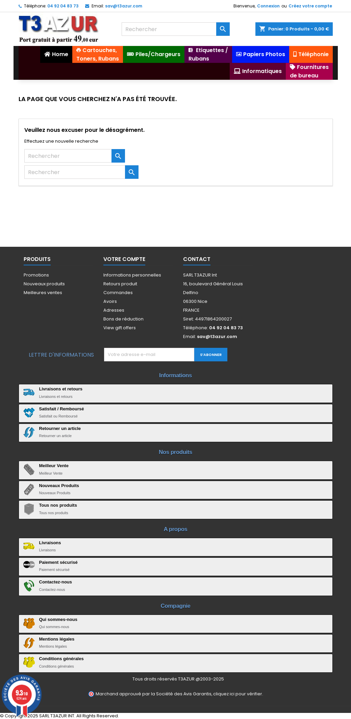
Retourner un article (60, 428)
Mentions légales (57, 639)
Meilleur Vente (54, 465)
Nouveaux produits (44, 284)
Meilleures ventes (43, 292)
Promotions (36, 275)
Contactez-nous (55, 581)
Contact (196, 259)
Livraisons (50, 542)
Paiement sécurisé (58, 562)
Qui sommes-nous (58, 619)
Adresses (113, 310)
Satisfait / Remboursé (61, 408)
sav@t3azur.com (123, 6)
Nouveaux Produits (59, 485)
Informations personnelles (132, 275)
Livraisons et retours (61, 388)
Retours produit (120, 284)
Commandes (118, 292)
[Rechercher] (176, 29)
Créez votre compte (310, 6)
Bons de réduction (123, 319)
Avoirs (110, 301)
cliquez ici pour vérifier (237, 694)
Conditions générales (61, 658)
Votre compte (124, 259)
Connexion (268, 6)
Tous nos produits (58, 505)
